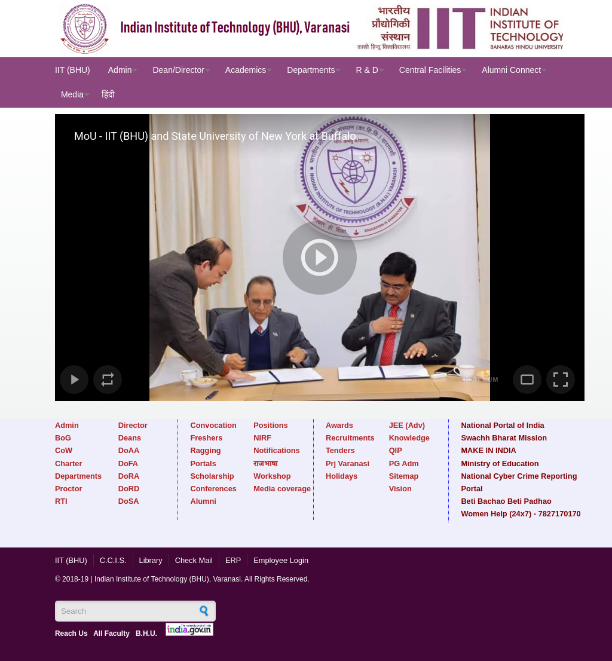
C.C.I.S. (113, 560)
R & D (367, 70)
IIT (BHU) (72, 70)
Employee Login (280, 560)
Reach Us (71, 633)
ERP (233, 560)
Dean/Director (178, 70)
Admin (120, 70)
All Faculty (111, 633)
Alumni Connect (511, 70)
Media (72, 94)
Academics (245, 70)
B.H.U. (146, 633)
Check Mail (194, 560)
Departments (311, 70)
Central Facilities (430, 70)
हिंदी (108, 94)
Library (151, 560)
